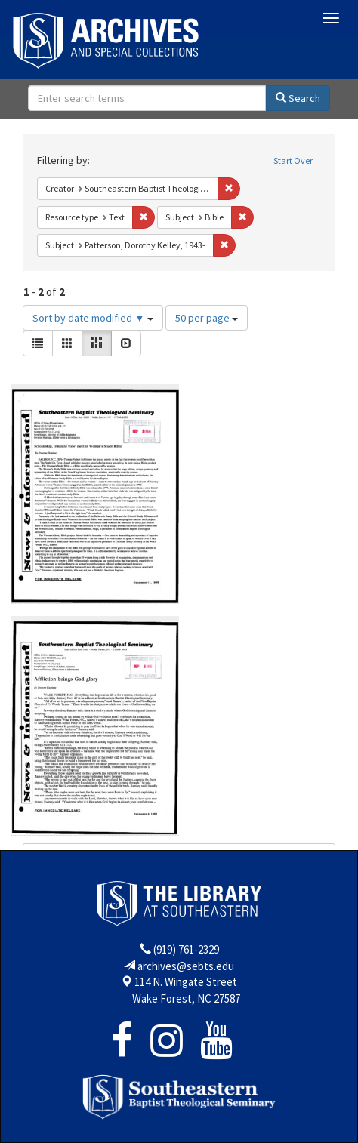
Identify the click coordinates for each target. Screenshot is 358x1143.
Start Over (293, 160)
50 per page (206, 318)
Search (298, 98)
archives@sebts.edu (185, 966)
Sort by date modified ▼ (92, 318)
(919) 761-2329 (186, 949)
